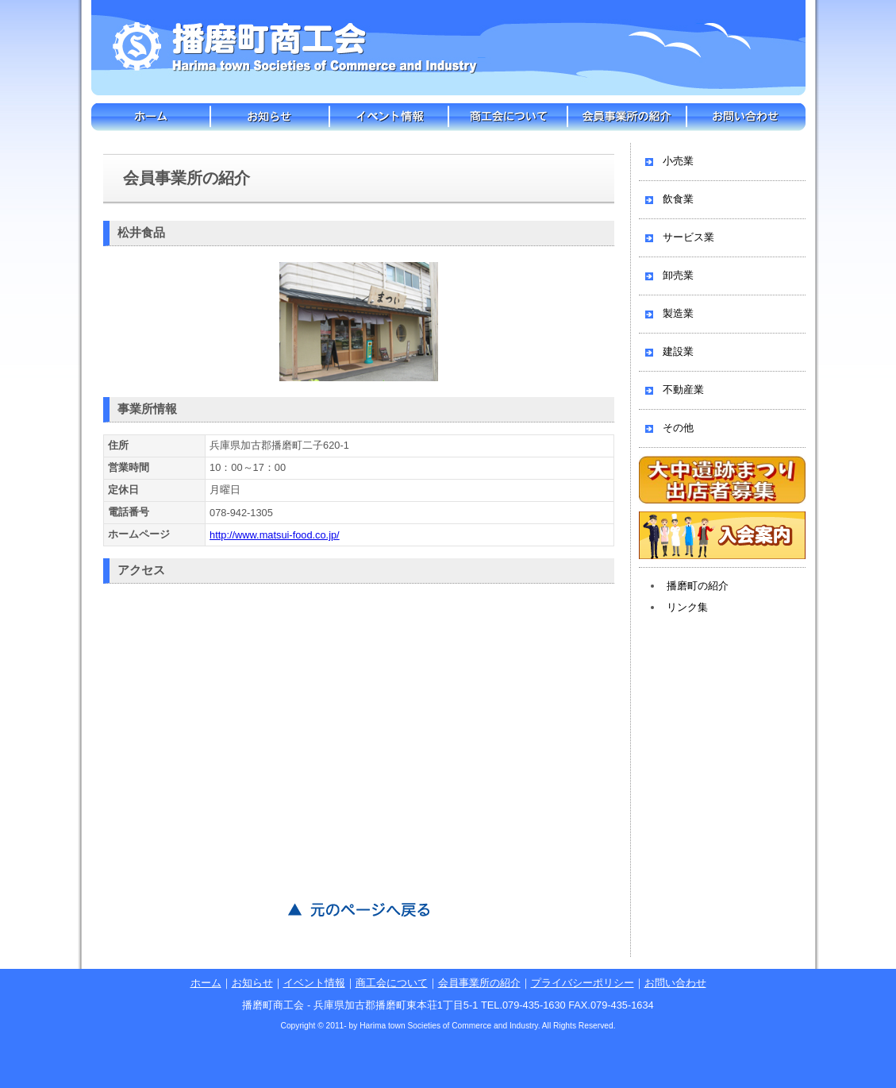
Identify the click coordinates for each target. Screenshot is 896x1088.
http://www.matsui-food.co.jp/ (275, 535)
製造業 (678, 313)
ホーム (150, 117)
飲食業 (678, 199)
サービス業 (688, 237)
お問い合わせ (746, 117)
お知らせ (269, 117)
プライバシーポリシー (582, 983)
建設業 (678, 351)
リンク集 (687, 607)
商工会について (507, 117)
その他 (678, 428)
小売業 (678, 161)
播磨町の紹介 (698, 586)
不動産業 (683, 389)
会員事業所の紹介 (626, 117)
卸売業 (678, 275)
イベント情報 (388, 117)
